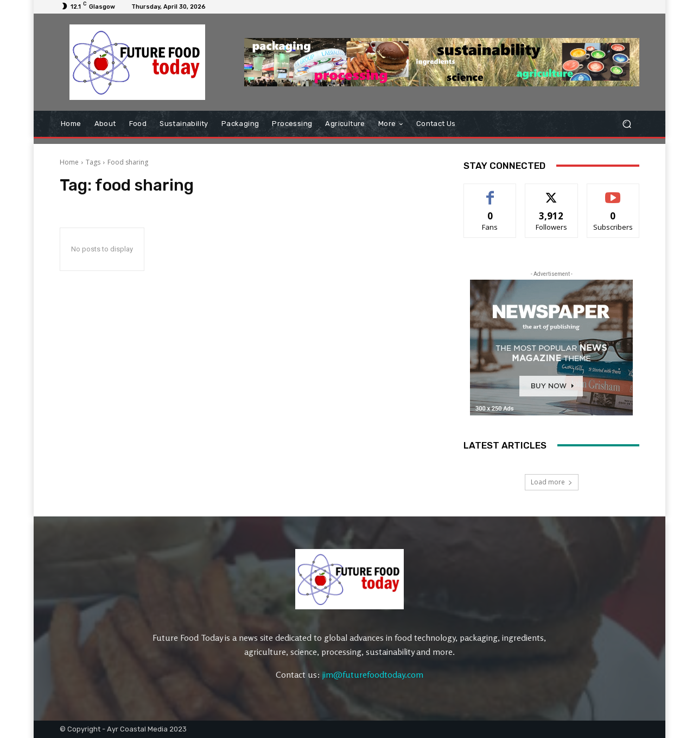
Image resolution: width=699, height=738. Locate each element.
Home (69, 162)
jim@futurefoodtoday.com (372, 674)
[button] (626, 123)
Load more (552, 482)
